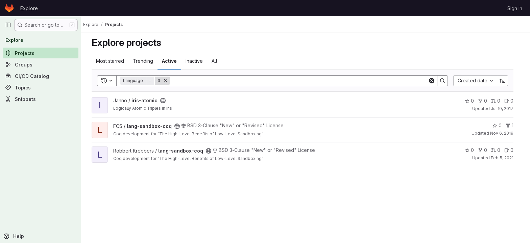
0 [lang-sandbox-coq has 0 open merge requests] (498, 150)
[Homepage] (9, 8)
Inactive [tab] (197, 61)
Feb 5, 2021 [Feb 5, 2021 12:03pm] (505, 157)
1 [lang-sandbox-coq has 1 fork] (512, 125)
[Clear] (435, 81)
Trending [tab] (146, 61)
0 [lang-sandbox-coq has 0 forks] (485, 150)
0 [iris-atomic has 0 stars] (472, 101)
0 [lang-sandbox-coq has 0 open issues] (511, 150)
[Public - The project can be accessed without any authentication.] (166, 100)
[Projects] (40, 53)
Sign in (514, 8)
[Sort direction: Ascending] (505, 80)
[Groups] (40, 64)
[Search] (302, 81)
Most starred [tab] (113, 61)
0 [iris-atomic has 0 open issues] (511, 101)
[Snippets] (40, 98)
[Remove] (169, 81)
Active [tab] (172, 61)
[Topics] (40, 87)
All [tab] (217, 61)
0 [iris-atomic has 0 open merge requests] (498, 101)
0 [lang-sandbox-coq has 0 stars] (500, 125)
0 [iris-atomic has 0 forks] (485, 101)
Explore (29, 8)
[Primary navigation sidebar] (8, 25)
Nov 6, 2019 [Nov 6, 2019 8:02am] (504, 133)
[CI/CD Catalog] (40, 76)
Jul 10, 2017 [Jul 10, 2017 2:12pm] (505, 108)
